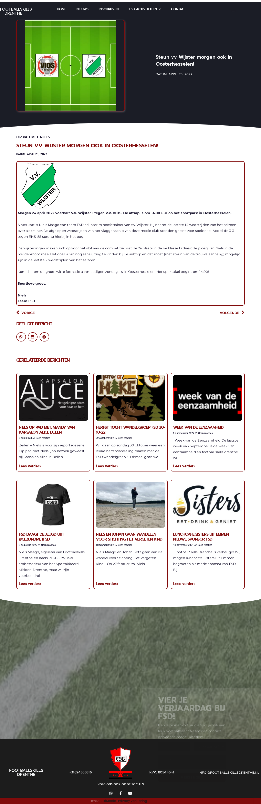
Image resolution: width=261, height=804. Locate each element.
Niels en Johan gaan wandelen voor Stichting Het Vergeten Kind (129, 536)
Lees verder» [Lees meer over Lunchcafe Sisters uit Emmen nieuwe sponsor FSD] (184, 583)
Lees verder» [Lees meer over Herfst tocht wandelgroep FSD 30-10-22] (107, 466)
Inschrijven (109, 9)
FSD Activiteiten (145, 9)
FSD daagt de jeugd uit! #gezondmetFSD (41, 536)
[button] (21, 336)
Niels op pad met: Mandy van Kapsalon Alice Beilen (47, 429)
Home (61, 9)
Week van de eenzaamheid (198, 427)
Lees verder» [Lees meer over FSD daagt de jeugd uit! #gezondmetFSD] (30, 583)
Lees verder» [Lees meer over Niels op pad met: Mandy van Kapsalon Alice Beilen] (30, 466)
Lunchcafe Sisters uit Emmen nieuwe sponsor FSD (201, 536)
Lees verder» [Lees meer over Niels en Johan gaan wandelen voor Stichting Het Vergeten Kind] (107, 583)
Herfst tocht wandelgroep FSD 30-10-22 (130, 429)
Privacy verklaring (132, 800)
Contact (178, 9)
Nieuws (82, 9)
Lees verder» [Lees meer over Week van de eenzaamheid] (184, 466)
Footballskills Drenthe (16, 11)
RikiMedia (108, 800)
